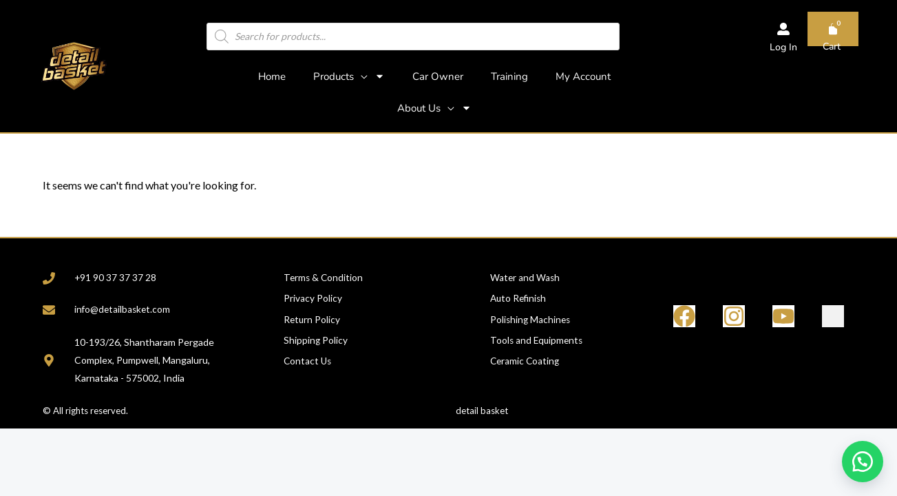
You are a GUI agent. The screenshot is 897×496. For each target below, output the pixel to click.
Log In (783, 47)
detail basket (482, 411)
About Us (434, 108)
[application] (361, 76)
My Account (583, 76)
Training (509, 76)
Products (349, 76)
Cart (832, 46)
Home (272, 76)
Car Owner (437, 76)
